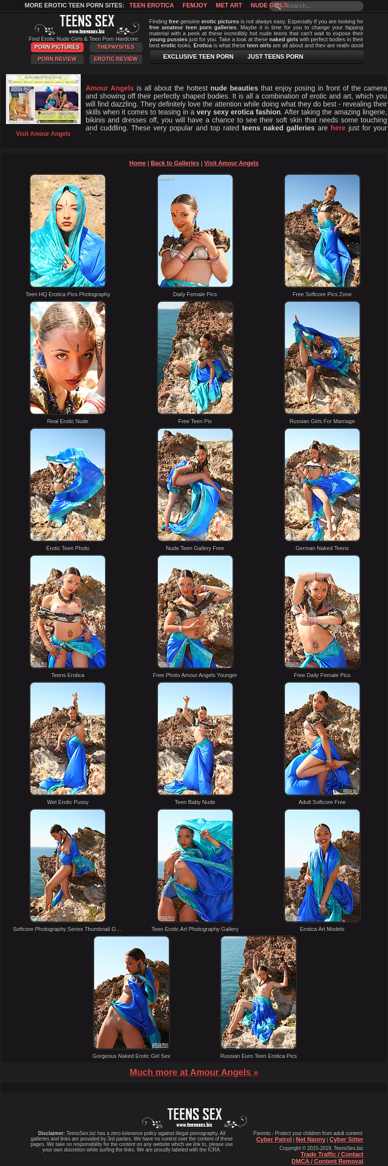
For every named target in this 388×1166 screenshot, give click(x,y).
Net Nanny (310, 1139)
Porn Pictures (56, 47)
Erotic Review (115, 59)
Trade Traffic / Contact (331, 1154)
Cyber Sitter (346, 1139)
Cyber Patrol (273, 1139)
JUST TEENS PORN (275, 56)
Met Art (229, 5)
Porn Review (56, 59)
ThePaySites (115, 47)
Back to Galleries (175, 163)
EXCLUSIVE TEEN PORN (198, 56)
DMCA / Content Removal (327, 1161)
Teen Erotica (151, 5)
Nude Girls (269, 5)
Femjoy (195, 5)
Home (137, 163)
